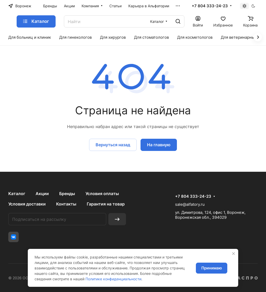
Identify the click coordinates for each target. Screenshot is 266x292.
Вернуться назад (113, 144)
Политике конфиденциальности (113, 279)
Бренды (67, 193)
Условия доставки (27, 204)
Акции (42, 193)
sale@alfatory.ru (190, 204)
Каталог (16, 193)
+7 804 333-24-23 (210, 6)
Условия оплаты (102, 193)
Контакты (66, 204)
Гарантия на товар (106, 204)
